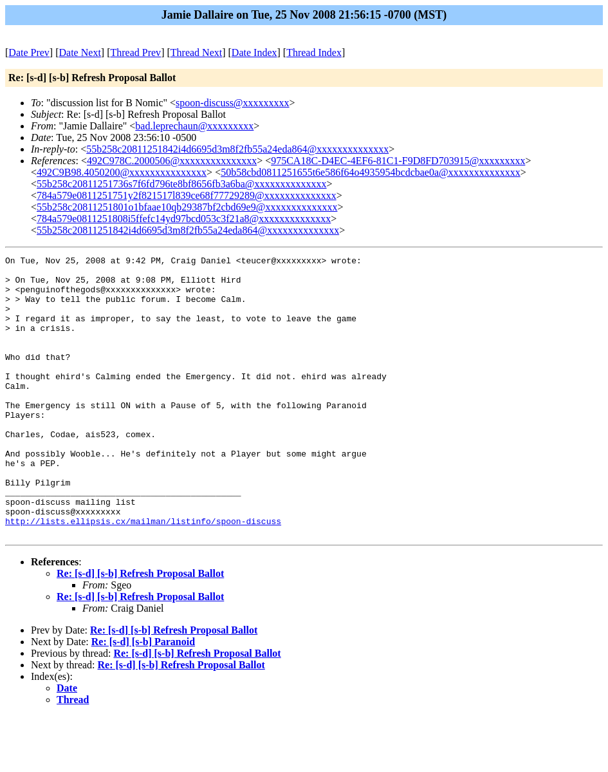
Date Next (80, 52)
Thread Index (314, 52)
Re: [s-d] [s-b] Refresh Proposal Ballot (140, 629)
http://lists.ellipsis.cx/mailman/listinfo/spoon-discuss (143, 575)
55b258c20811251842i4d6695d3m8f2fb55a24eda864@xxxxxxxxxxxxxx (237, 149)
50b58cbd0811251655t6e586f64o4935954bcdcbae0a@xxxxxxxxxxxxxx (370, 172)
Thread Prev (135, 52)
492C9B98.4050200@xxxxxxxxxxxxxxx (122, 172)
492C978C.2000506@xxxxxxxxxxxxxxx (172, 160)
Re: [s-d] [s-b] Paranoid (143, 697)
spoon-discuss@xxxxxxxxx (233, 102)
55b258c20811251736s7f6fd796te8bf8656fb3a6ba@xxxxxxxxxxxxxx (182, 183)
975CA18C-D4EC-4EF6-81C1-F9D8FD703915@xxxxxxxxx (398, 160)
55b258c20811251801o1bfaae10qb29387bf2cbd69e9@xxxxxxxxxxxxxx (187, 207)
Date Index (254, 52)
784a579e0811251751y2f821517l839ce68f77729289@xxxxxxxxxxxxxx (186, 195)
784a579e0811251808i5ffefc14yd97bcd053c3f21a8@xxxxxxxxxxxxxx (184, 218)
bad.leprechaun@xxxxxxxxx (194, 125)
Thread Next (196, 52)
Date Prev (29, 52)
